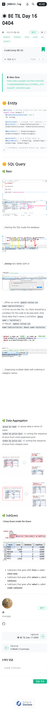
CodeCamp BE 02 (13, 50)
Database (17, 37)
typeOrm (7, 41)
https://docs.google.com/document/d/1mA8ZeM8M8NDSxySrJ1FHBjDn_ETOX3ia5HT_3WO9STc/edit (25, 84)
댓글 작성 (40, 681)
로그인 (42, 4)
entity (27, 37)
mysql (35, 37)
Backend (7, 37)
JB (3, 32)
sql (42, 37)
